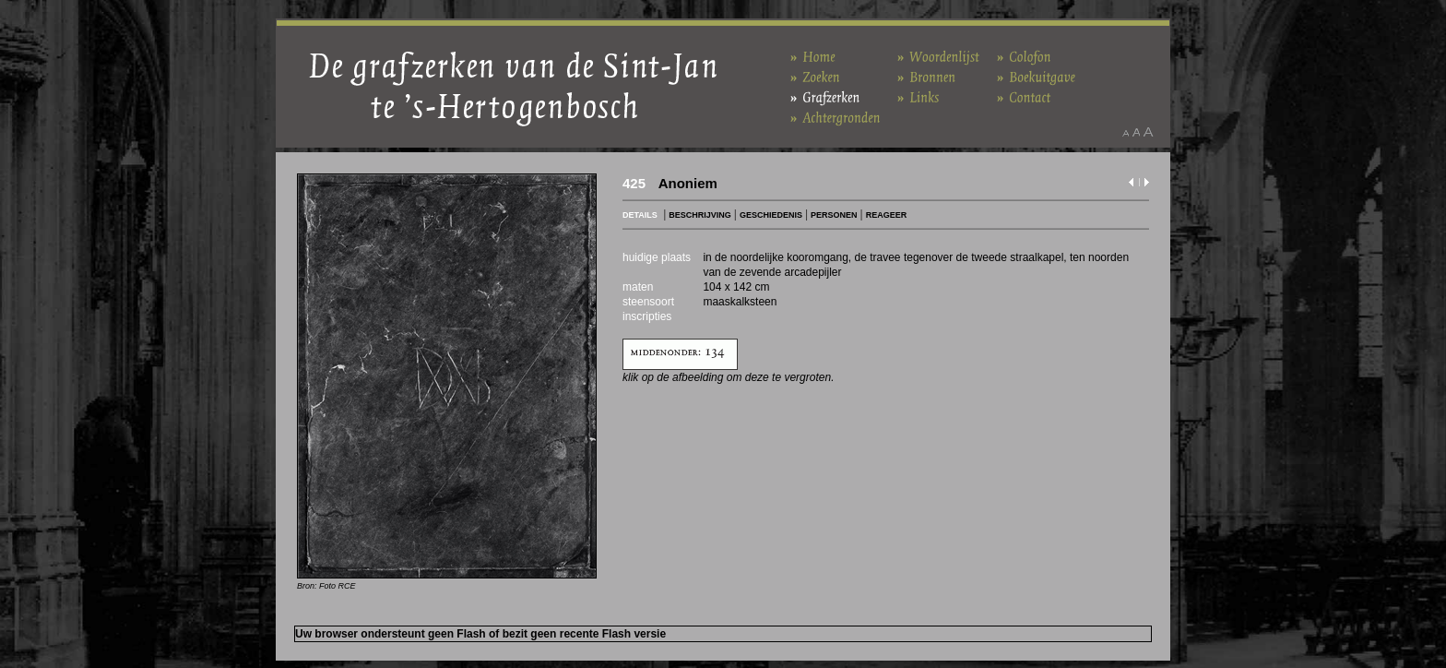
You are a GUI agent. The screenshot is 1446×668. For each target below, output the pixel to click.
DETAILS (640, 215)
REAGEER (886, 215)
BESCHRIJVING (700, 215)
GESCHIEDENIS (771, 215)
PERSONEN (834, 215)
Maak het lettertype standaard (1136, 132)
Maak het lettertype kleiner (1125, 132)
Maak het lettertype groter (1149, 132)
